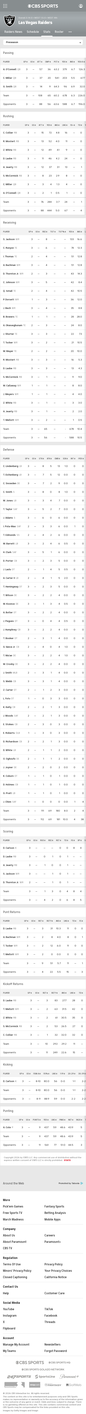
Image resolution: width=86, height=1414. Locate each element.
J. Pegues (8, 621)
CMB (57, 458)
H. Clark (7, 552)
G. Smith (7, 86)
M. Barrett (9, 543)
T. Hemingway (10, 586)
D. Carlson (8, 847)
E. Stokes (8, 724)
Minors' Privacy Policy (17, 1271)
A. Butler (8, 612)
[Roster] (59, 31)
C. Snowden (9, 483)
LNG (64, 125)
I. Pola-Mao (9, 526)
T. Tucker (8, 342)
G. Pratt (7, 793)
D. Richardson (10, 741)
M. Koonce (9, 603)
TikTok (48, 1309)
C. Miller (7, 77)
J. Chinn (7, 801)
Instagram (10, 1315)
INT (73, 458)
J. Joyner (8, 767)
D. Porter (8, 560)
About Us (9, 1235)
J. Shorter (8, 333)
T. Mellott (8, 420)
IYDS (81, 458)
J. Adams (8, 517)
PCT (56, 61)
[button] (70, 31)
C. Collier (8, 132)
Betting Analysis (55, 1213)
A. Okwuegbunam (12, 325)
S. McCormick (10, 175)
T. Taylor (7, 509)
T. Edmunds (9, 535)
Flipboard (9, 1328)
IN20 (79, 1119)
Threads (49, 1322)
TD (80, 125)
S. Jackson (9, 239)
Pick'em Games (13, 1206)
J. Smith (7, 672)
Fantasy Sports (54, 1206)
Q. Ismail (8, 290)
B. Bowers (8, 316)
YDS (64, 61)
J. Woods (8, 715)
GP (25, 61)
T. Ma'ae (7, 655)
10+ (72, 125)
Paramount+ (52, 1242)
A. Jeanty (8, 167)
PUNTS (37, 1119)
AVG (72, 61)
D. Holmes (8, 784)
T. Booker (8, 638)
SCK (65, 458)
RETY (50, 921)
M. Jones (8, 500)
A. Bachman (9, 265)
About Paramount (14, 1242)
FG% (46, 1073)
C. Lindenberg (10, 466)
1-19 (62, 1073)
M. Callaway (9, 385)
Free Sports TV (12, 1213)
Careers (49, 1235)
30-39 (82, 1073)
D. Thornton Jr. (11, 273)
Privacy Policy (53, 1264)
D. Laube (7, 158)
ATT (39, 61)
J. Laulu (7, 569)
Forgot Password (55, 1351)
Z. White (7, 149)
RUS (42, 840)
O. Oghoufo (9, 758)
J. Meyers (8, 394)
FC (81, 921)
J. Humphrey (10, 629)
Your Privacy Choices (58, 1271)
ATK (49, 458)
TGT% (62, 231)
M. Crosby (8, 664)
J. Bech (7, 308)
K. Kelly (7, 707)
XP (80, 840)
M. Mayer (8, 351)
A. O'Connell (9, 69)
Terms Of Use (12, 1264)
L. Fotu (6, 698)
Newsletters (52, 1344)
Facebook (50, 1315)
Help (6, 1293)
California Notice (55, 1277)
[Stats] (47, 31)
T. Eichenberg (10, 474)
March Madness (13, 1219)
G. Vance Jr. (9, 646)
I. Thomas (8, 256)
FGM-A (37, 1073)
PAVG (62, 1119)
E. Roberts (9, 732)
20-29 (71, 1073)
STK (41, 458)
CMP (48, 61)
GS (32, 61)
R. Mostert (9, 141)
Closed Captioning (15, 1277)
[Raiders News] (13, 31)
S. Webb (7, 681)
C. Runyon (8, 247)
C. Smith (7, 491)
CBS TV (7, 1248)
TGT (53, 231)
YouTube (8, 1309)
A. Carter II (9, 578)
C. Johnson (9, 282)
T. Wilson (8, 595)
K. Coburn (8, 775)
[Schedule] (33, 31)
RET (58, 840)
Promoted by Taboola (71, 1183)
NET (70, 1119)
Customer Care (54, 1293)
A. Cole (7, 1127)
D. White (7, 750)
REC (44, 231)
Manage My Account (16, 1344)
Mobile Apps (52, 1219)
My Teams (9, 1351)
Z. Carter (8, 689)
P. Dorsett (8, 299)
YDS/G (81, 61)
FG (73, 840)
